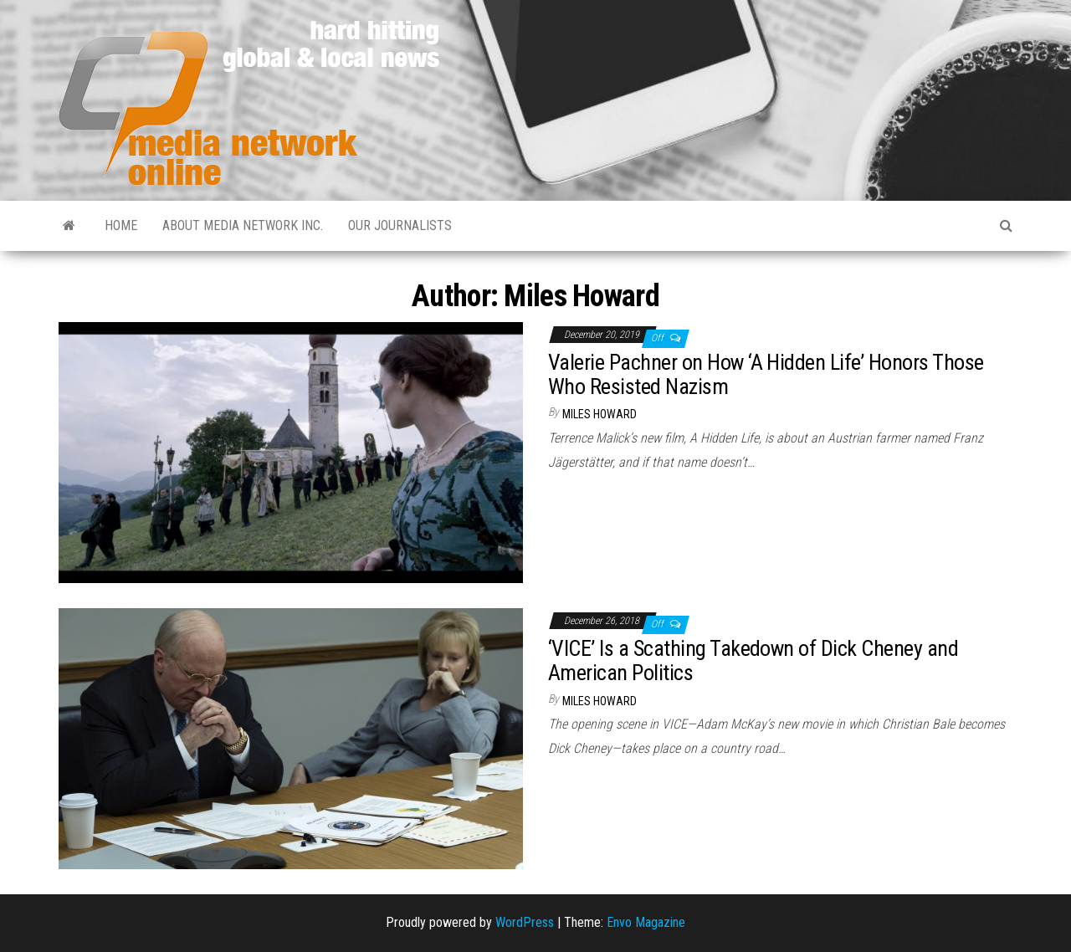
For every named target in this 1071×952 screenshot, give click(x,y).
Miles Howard (599, 414)
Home (121, 225)
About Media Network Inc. (242, 225)
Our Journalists (400, 225)
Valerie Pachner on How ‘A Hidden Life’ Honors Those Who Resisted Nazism (765, 374)
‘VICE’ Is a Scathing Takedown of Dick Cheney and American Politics (753, 660)
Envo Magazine (646, 922)
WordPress (524, 922)
